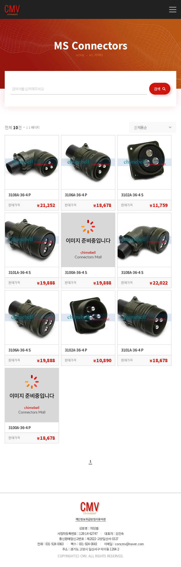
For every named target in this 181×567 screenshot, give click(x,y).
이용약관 (101, 519)
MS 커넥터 (96, 55)
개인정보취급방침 (85, 519)
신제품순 (140, 127)
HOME (80, 55)
